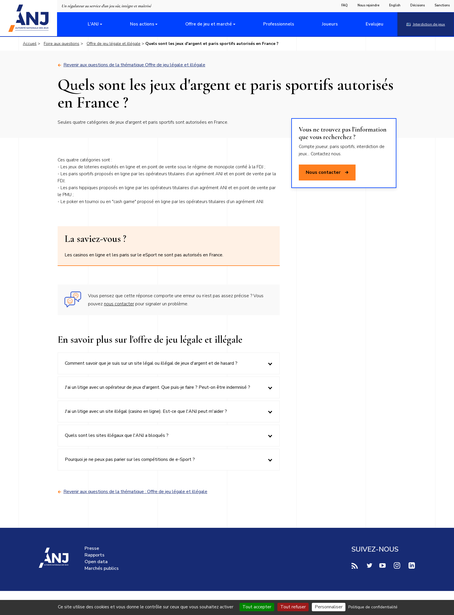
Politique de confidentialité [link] (373, 607)
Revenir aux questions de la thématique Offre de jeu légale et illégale (131, 65)
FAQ (344, 5)
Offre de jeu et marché (208, 24)
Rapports (95, 555)
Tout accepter (256, 607)
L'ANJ (93, 24)
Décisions (417, 5)
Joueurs (330, 24)
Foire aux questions (61, 43)
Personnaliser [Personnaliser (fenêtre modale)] (329, 607)
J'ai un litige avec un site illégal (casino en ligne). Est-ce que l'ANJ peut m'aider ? (146, 411)
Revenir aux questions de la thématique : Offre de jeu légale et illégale (132, 491)
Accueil (29, 43)
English (394, 5)
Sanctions (442, 5)
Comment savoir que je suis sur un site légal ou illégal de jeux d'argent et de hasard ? (151, 363)
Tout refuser (293, 607)
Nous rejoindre (368, 5)
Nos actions (142, 24)
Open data (96, 562)
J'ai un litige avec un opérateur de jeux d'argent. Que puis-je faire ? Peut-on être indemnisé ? (157, 387)
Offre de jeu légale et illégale (113, 43)
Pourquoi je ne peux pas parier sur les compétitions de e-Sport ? (130, 459)
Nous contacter (327, 172)
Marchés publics (102, 568)
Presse (92, 548)
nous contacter (119, 304)
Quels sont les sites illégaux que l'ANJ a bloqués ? (117, 435)
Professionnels (278, 24)
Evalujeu (374, 24)
